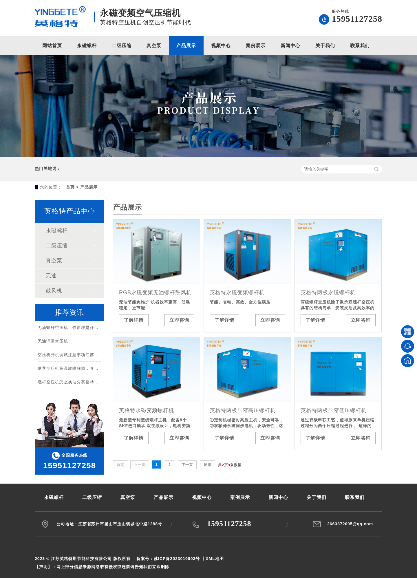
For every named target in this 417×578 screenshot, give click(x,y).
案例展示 (256, 45)
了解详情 (134, 320)
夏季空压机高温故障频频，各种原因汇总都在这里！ (88, 369)
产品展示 (186, 45)
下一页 (187, 465)
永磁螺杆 (87, 45)
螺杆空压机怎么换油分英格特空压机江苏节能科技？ (88, 383)
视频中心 (221, 45)
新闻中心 (290, 45)
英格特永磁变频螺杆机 (237, 292)
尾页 (207, 465)
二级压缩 (121, 45)
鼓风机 (54, 291)
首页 (70, 187)
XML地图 (215, 558)
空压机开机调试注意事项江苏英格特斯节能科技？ (85, 355)
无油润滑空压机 (53, 342)
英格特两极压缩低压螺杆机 (334, 410)
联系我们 (360, 45)
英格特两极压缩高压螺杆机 (243, 410)
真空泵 (154, 45)
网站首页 (52, 45)
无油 (51, 276)
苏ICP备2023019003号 (177, 558)
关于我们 (325, 45)
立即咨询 (179, 320)
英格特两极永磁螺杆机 (328, 292)
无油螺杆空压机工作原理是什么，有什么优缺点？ (85, 328)
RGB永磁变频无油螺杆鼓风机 (155, 292)
